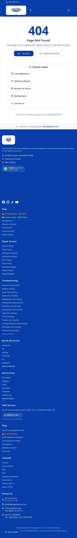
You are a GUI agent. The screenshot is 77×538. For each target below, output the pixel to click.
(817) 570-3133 (56, 114)
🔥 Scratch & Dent (9, 434)
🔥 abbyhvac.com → (12, 415)
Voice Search (7, 480)
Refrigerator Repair (10, 253)
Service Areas (8, 373)
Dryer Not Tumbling (10, 296)
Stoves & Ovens (8, 231)
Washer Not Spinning (10, 285)
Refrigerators (7, 221)
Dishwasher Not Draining (12, 309)
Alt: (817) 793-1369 (11, 501)
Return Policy (7, 487)
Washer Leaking (8, 289)
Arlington (6, 381)
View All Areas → (9, 398)
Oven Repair (7, 260)
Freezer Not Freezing (10, 330)
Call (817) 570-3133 (49, 53)
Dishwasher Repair (9, 256)
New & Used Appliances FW (13, 430)
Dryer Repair (7, 249)
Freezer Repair (8, 270)
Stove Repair (7, 263)
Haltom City (6, 395)
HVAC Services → (9, 334)
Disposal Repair (8, 274)
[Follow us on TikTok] (12, 202)
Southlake (6, 391)
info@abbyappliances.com (15, 504)
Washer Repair (8, 246)
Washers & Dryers (9, 224)
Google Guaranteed (10, 476)
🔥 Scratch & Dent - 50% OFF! (14, 214)
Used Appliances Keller (11, 441)
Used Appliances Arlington (12, 437)
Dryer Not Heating (9, 292)
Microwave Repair (9, 267)
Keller (4, 384)
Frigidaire (6, 363)
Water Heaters (8, 234)
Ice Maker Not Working (11, 306)
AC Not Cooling (8, 316)
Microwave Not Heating (11, 327)
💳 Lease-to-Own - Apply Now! (14, 217)
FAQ (3, 473)
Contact (5, 462)
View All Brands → (9, 366)
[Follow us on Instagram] (7, 202)
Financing (6, 451)
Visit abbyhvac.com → (51, 126)
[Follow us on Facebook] (3, 202)
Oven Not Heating (9, 313)
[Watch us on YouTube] (16, 202)
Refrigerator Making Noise (12, 302)
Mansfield (6, 388)
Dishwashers (7, 227)
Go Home (24, 53)
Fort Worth (6, 377)
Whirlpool (6, 345)
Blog (4, 469)
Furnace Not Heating (10, 320)
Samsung (6, 356)
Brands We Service (11, 340)
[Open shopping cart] (68, 10)
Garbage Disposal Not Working (14, 323)
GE (3, 349)
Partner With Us (8, 483)
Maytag (5, 352)
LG (3, 359)
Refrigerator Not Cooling (12, 299)
